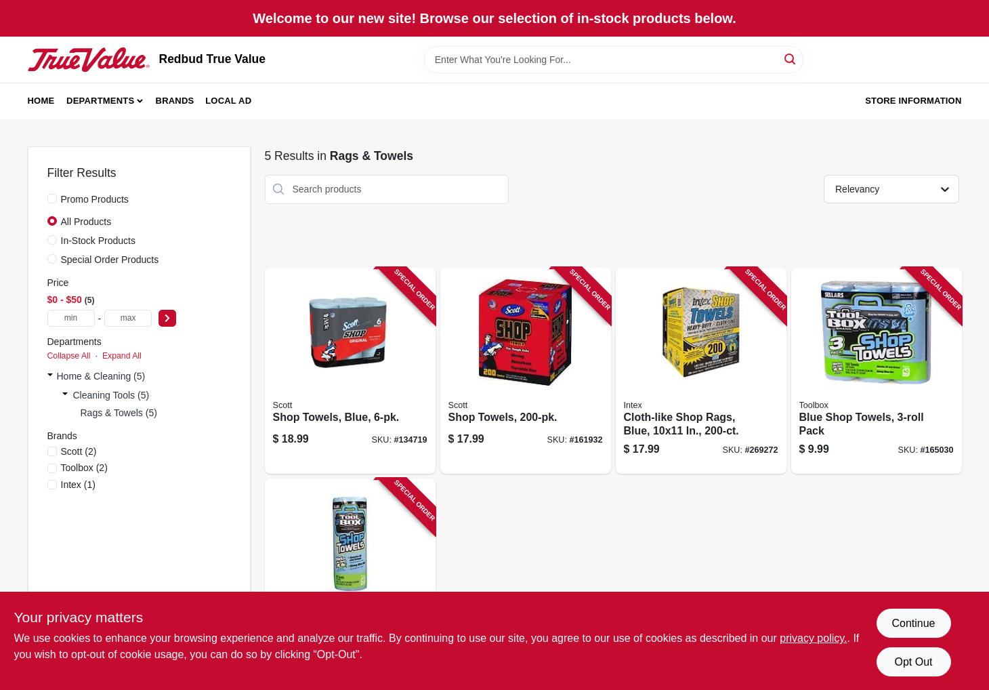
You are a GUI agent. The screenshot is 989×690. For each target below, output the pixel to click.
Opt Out (913, 662)
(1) (78, 484)
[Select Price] (167, 318)
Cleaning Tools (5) (111, 395)
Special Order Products (110, 259)
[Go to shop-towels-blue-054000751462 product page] (350, 371)
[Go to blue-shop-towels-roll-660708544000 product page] (350, 582)
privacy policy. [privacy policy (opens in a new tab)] (813, 638)
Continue (913, 623)
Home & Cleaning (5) (101, 376)
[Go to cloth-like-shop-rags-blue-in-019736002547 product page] (701, 371)
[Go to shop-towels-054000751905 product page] (525, 371)
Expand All (122, 356)
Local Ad (228, 101)
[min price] (71, 318)
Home (41, 101)
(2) (79, 451)
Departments (100, 101)
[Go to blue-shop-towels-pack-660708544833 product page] (876, 371)
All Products (86, 221)
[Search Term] (613, 59)
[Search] (791, 58)
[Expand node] (50, 376)
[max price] (128, 318)
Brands (175, 101)
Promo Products (95, 199)
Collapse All (69, 356)
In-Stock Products (98, 240)
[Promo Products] (52, 198)
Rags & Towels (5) (119, 412)
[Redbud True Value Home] (89, 59)
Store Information (913, 101)
